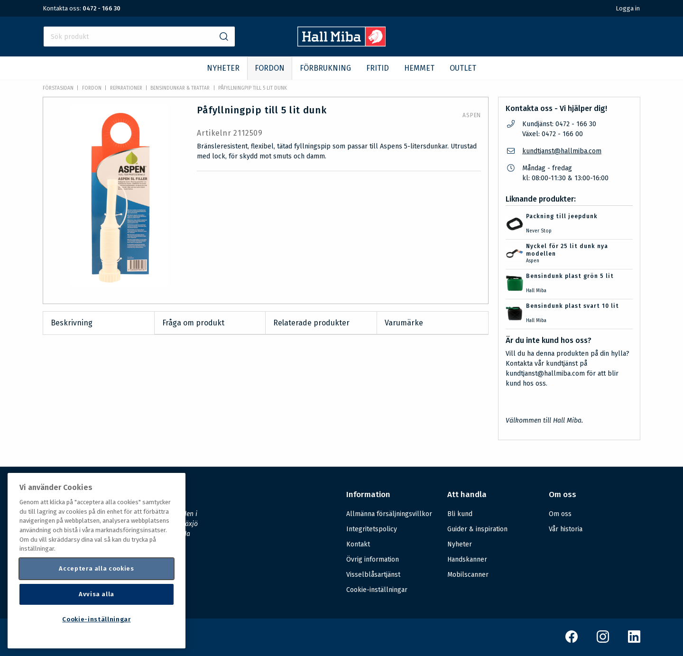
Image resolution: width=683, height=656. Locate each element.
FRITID (377, 68)
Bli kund (459, 514)
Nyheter (459, 544)
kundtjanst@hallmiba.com (561, 151)
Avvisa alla (96, 594)
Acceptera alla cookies (96, 568)
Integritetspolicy (371, 529)
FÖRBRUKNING (325, 68)
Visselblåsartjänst (373, 575)
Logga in (628, 8)
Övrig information (372, 559)
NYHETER (223, 68)
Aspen (471, 115)
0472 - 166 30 (101, 8)
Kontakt (358, 544)
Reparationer (126, 88)
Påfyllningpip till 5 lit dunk (252, 88)
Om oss (560, 514)
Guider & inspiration (477, 529)
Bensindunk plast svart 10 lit (572, 306)
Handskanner (467, 559)
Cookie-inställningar (376, 590)
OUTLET (463, 68)
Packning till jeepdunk (562, 216)
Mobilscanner (468, 575)
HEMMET (419, 68)
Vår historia (565, 529)
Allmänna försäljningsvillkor (389, 514)
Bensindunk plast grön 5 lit (570, 276)
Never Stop (539, 231)
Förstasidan (58, 88)
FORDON (270, 68)
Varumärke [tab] (404, 322)
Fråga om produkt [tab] (193, 322)
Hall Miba (536, 291)
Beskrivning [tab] (71, 322)
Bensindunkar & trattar (180, 88)
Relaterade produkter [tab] (311, 322)
